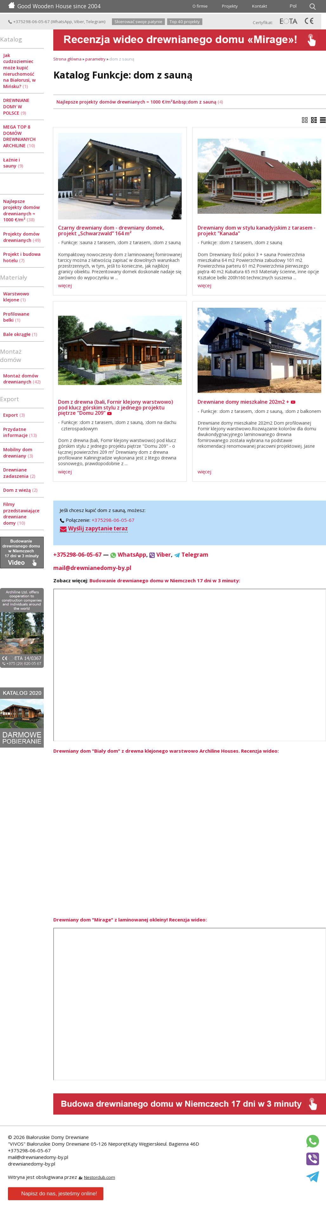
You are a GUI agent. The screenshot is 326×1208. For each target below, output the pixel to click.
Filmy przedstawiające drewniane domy (21, 513)
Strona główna (67, 59)
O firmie (200, 6)
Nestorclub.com (99, 1177)
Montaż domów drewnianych (22, 379)
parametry (95, 59)
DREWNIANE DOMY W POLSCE (16, 106)
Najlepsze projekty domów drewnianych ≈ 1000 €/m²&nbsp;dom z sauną (139, 102)
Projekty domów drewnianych (22, 237)
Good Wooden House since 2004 (54, 6)
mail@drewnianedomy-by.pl (92, 568)
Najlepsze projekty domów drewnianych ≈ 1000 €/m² (21, 210)
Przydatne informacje (20, 432)
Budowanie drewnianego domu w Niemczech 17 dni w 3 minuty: (164, 580)
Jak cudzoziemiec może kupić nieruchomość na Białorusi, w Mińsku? (19, 70)
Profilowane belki (16, 317)
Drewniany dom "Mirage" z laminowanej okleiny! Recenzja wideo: (130, 919)
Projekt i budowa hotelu (22, 257)
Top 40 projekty (185, 21)
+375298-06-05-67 (28, 21)
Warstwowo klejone (16, 297)
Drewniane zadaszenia (19, 473)
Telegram (95, 21)
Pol (293, 6)
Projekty (230, 6)
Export (14, 415)
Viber (79, 21)
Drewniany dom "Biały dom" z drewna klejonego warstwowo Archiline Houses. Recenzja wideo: (166, 751)
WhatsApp (62, 21)
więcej (65, 285)
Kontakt (259, 6)
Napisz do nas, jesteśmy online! (55, 1194)
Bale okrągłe (20, 334)
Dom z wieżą (20, 490)
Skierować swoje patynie (138, 21)
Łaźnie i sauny (13, 163)
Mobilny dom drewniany (18, 452)
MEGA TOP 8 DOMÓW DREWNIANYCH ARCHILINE (19, 136)
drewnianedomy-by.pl (31, 1164)
